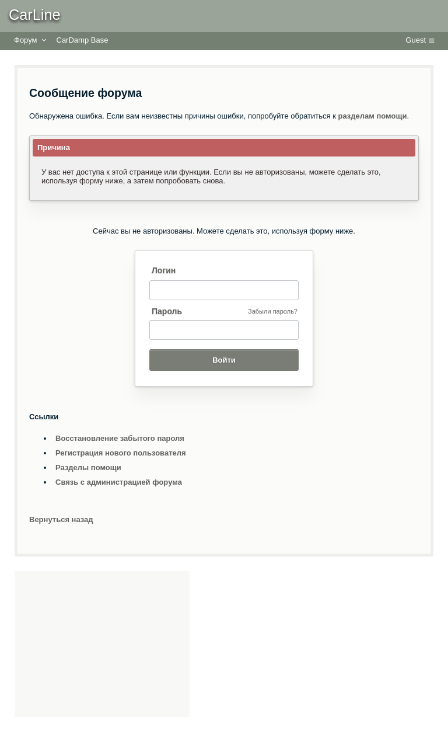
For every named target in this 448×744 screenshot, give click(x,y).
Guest (415, 40)
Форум (25, 40)
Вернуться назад (61, 519)
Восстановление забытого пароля (119, 438)
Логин (164, 270)
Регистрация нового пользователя (120, 453)
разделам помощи (372, 116)
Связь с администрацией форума (118, 482)
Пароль (167, 311)
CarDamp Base (82, 40)
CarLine (35, 14)
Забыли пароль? (273, 311)
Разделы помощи (88, 467)
